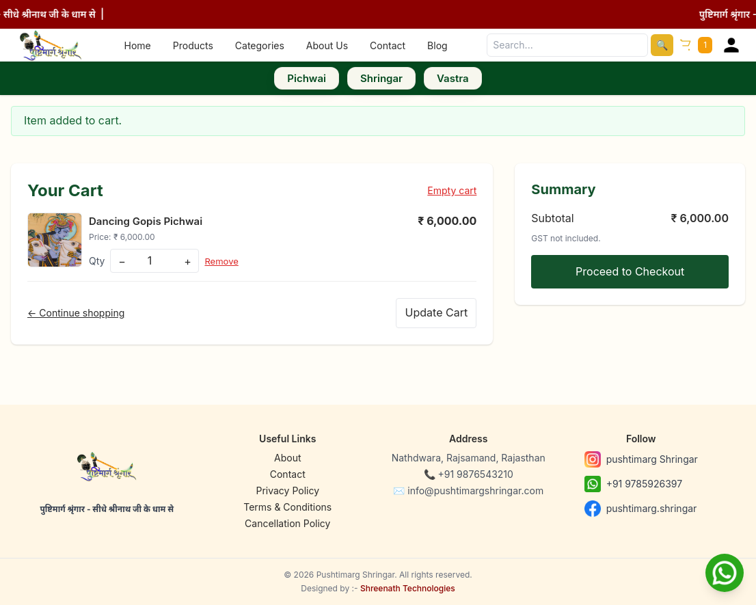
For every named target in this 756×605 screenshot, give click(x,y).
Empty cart (451, 190)
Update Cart (434, 312)
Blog (437, 45)
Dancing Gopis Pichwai (149, 221)
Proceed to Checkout (630, 271)
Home (137, 45)
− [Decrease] (122, 261)
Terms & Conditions (287, 507)
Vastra (453, 78)
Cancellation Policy (287, 523)
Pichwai (306, 78)
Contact (387, 45)
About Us (327, 45)
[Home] (50, 45)
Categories (259, 45)
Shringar (381, 78)
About (287, 457)
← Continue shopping (75, 313)
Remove (222, 261)
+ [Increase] (187, 261)
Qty (97, 261)
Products (193, 45)
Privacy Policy (287, 490)
